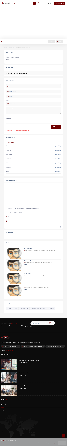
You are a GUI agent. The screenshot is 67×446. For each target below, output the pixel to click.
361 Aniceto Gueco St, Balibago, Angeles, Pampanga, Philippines (38, 262)
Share (59, 41)
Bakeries (11, 47)
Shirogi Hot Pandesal (29, 261)
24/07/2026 (34, 104)
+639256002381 (18, 212)
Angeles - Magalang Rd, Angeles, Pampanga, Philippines (36, 275)
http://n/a (17, 221)
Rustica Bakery (28, 248)
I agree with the (38, 326)
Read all (4, 399)
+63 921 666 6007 (57, 346)
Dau (16, 308)
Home (5, 47)
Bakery (9, 308)
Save (51, 41)
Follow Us (4, 432)
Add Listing (60, 3)
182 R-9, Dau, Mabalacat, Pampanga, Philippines (27, 208)
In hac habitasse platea (24, 373)
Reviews (10, 41)
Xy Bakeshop (27, 273)
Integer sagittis (22, 385)
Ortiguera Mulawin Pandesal (38, 308)
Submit (56, 127)
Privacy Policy (43, 326)
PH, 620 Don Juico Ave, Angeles (36, 346)
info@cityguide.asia (12, 346)
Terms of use (41, 443)
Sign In (48, 3)
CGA (3, 440)
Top (3, 41)
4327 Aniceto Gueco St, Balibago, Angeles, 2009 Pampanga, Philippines (39, 250)
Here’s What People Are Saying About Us (28, 360)
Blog (54, 443)
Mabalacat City (24, 308)
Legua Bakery (27, 285)
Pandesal (51, 308)
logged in (15, 73)
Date (7, 100)
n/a (13, 217)
